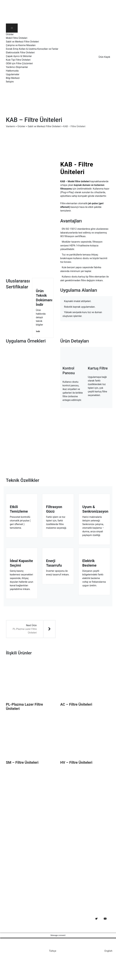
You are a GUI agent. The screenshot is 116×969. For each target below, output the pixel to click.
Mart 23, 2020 (25, 879)
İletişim (10, 81)
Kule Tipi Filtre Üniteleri (18, 59)
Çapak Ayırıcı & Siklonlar (19, 56)
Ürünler (10, 34)
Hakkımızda (12, 70)
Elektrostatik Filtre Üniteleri (20, 52)
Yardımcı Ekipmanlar (17, 67)
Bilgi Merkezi (13, 78)
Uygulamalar (12, 74)
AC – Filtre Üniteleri (76, 704)
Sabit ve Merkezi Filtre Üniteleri (22, 41)
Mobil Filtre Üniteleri (16, 38)
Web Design (12, 922)
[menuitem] (51, 95)
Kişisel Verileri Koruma (75, 847)
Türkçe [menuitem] (52, 950)
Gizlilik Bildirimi (71, 841)
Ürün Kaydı (104, 56)
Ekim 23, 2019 (25, 898)
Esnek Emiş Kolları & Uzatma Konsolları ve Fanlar (32, 48)
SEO (22, 922)
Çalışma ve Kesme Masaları (21, 45)
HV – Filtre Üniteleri (76, 762)
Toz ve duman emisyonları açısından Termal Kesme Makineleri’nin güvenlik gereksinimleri (37, 891)
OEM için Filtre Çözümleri (19, 63)
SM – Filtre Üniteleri (22, 762)
